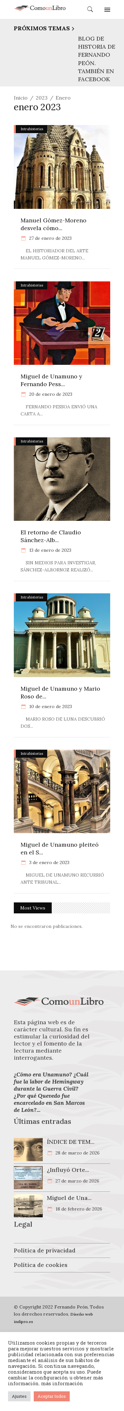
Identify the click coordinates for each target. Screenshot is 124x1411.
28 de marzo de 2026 (77, 1153)
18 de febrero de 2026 (78, 1209)
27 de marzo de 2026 (76, 1181)
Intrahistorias (32, 129)
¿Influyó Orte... (68, 1169)
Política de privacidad (44, 1250)
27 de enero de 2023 (50, 238)
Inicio (21, 97)
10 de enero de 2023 (50, 706)
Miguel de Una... (69, 1198)
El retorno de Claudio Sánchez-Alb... (51, 536)
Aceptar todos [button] (52, 1396)
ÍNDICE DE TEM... (70, 1141)
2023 (42, 97)
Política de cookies (40, 1265)
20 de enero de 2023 (50, 394)
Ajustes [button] (19, 1396)
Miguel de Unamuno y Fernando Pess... (51, 380)
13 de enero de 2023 (49, 550)
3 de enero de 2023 (48, 862)
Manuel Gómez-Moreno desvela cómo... (53, 224)
